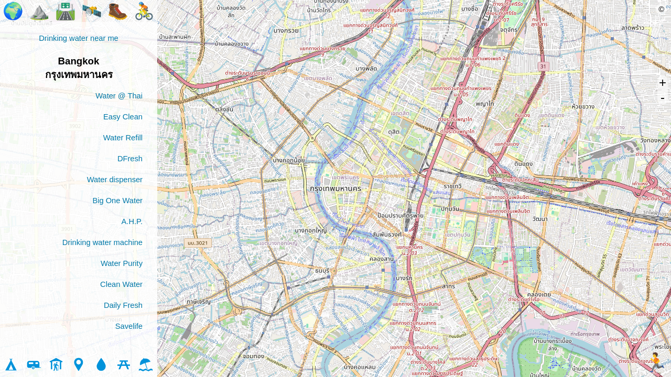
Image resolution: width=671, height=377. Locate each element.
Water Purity (122, 263)
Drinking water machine (102, 242)
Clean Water (121, 284)
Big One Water (117, 200)
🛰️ (91, 11)
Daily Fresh (123, 305)
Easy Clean (123, 117)
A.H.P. (132, 221)
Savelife (129, 326)
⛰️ (39, 11)
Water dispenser (115, 179)
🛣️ (65, 11)
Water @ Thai (119, 96)
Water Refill (123, 138)
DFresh (130, 158)
